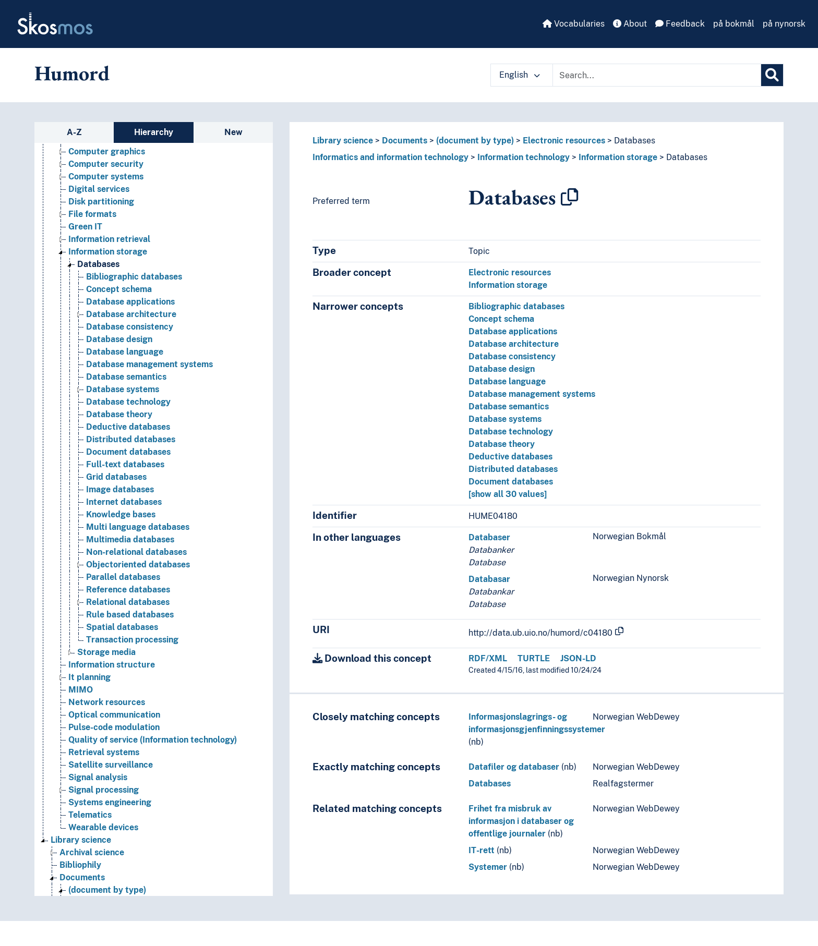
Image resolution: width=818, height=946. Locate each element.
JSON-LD (578, 658)
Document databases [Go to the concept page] (128, 452)
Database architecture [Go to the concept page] (131, 314)
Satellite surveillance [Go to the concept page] (110, 765)
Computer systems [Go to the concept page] (105, 176)
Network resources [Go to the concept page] (106, 702)
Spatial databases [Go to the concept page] (122, 627)
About (630, 24)
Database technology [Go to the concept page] (128, 402)
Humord (72, 73)
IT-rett (481, 850)
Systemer (487, 867)
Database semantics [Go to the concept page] (126, 377)
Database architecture (513, 344)
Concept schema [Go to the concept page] (119, 289)
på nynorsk (784, 24)
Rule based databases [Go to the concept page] (130, 615)
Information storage (618, 157)
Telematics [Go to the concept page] (90, 815)
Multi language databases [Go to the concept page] (137, 527)
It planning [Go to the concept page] (89, 677)
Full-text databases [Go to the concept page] (125, 464)
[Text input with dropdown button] (656, 75)
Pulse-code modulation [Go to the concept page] (114, 727)
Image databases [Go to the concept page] (120, 489)
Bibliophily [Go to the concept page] (80, 865)
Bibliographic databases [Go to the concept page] (134, 277)
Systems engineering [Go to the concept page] (109, 802)
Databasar (489, 579)
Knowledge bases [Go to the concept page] (120, 514)
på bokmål (733, 24)
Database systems (505, 419)
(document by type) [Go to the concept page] (107, 890)
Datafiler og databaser (513, 767)
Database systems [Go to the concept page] (122, 389)
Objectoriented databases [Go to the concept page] (138, 564)
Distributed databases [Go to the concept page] (130, 439)
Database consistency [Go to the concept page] (129, 327)
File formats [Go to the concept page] (92, 214)
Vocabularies (574, 24)
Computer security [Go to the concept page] (105, 164)
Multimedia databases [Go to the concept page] (130, 539)
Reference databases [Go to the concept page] (128, 590)
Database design (501, 369)
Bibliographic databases (516, 306)
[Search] (772, 75)
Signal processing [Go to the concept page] (103, 790)
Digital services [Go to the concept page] (98, 189)
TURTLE (534, 658)
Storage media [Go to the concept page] (106, 652)
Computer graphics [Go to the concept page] (106, 151)
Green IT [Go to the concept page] (85, 227)
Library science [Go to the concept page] (81, 840)
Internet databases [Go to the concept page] (124, 502)
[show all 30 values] (507, 494)
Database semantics (508, 406)
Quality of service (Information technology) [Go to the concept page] (152, 740)
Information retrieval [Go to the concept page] (109, 239)
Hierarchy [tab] (153, 132)
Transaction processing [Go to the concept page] (132, 640)
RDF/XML (487, 658)
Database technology (510, 431)
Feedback (680, 24)
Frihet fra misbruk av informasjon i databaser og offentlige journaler (521, 821)
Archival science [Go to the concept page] (91, 852)
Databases (634, 140)
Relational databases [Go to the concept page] (128, 602)
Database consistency (512, 356)
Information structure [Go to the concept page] (111, 665)
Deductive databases (510, 457)
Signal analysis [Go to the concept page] (97, 777)
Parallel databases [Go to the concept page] (123, 577)
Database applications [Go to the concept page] (130, 302)
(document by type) (475, 140)
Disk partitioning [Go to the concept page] (101, 202)
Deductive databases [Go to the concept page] (128, 427)
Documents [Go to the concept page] (82, 877)
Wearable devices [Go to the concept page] (103, 827)
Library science (342, 140)
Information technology (523, 157)
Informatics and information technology (390, 157)
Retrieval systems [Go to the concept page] (103, 752)
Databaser (489, 537)
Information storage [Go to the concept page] (107, 252)
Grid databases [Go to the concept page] (116, 477)
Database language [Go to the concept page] (124, 352)
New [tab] (233, 132)
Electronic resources (564, 140)
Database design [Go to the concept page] (119, 339)
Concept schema (501, 319)
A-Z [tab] (74, 132)
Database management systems (531, 394)
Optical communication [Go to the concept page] (114, 715)
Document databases (510, 482)
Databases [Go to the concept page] (98, 264)
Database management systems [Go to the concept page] (149, 364)
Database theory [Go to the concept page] (119, 414)
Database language (507, 381)
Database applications (512, 331)
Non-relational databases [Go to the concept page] (136, 552)
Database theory (501, 444)
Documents (404, 140)
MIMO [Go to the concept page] (80, 690)
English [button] (519, 75)
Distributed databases (513, 469)
